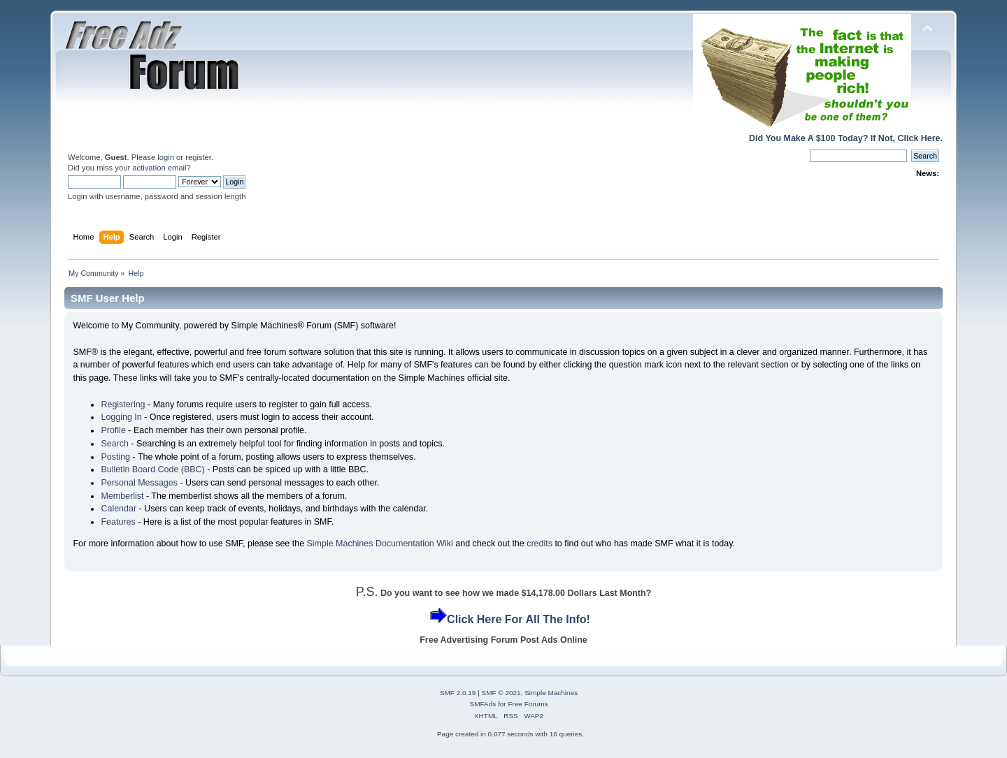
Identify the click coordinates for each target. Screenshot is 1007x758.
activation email (159, 167)
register (198, 157)
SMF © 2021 (501, 693)
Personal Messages (139, 483)
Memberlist (122, 496)
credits (539, 543)
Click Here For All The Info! (518, 619)
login (165, 157)
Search (115, 444)
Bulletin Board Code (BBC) (152, 469)
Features (118, 522)
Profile (113, 430)
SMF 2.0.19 (458, 693)
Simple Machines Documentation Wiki (380, 543)
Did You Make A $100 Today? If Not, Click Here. (846, 138)
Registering (123, 404)
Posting (115, 457)
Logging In (121, 417)
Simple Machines (551, 693)
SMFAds (483, 704)
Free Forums (528, 704)
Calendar (118, 508)
